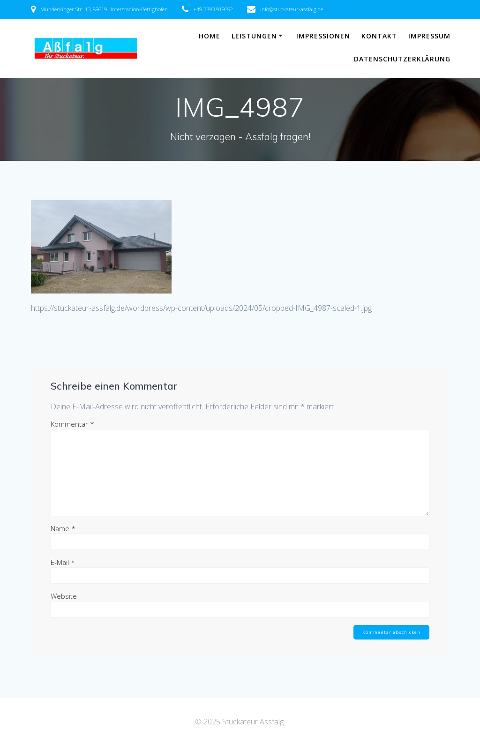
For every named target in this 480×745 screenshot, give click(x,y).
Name (63, 528)
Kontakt (379, 35)
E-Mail (63, 562)
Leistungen (254, 35)
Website (64, 596)
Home (209, 35)
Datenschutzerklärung (402, 58)
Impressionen (323, 35)
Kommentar (72, 424)
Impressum (429, 35)
